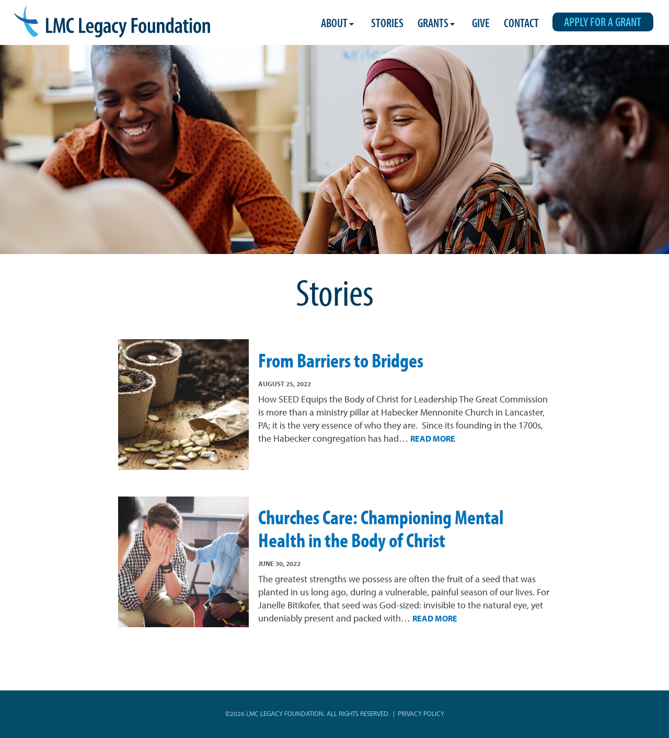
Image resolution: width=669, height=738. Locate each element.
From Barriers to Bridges (340, 360)
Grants (433, 22)
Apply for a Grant (602, 21)
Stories (387, 22)
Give (481, 22)
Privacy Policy (421, 713)
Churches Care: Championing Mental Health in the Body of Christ (381, 528)
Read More (432, 438)
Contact (521, 22)
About (334, 22)
